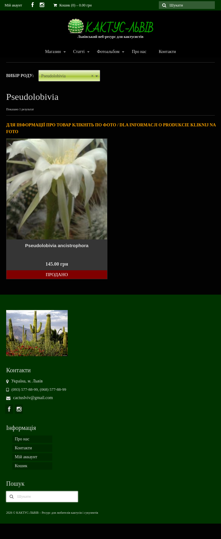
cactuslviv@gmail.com (29, 397)
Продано (57, 274)
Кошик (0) (73, 5)
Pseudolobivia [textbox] (67, 76)
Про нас (139, 51)
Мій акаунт (13, 5)
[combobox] (69, 75)
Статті (78, 52)
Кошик (21, 465)
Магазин (52, 52)
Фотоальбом (108, 52)
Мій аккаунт (26, 457)
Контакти (167, 51)
